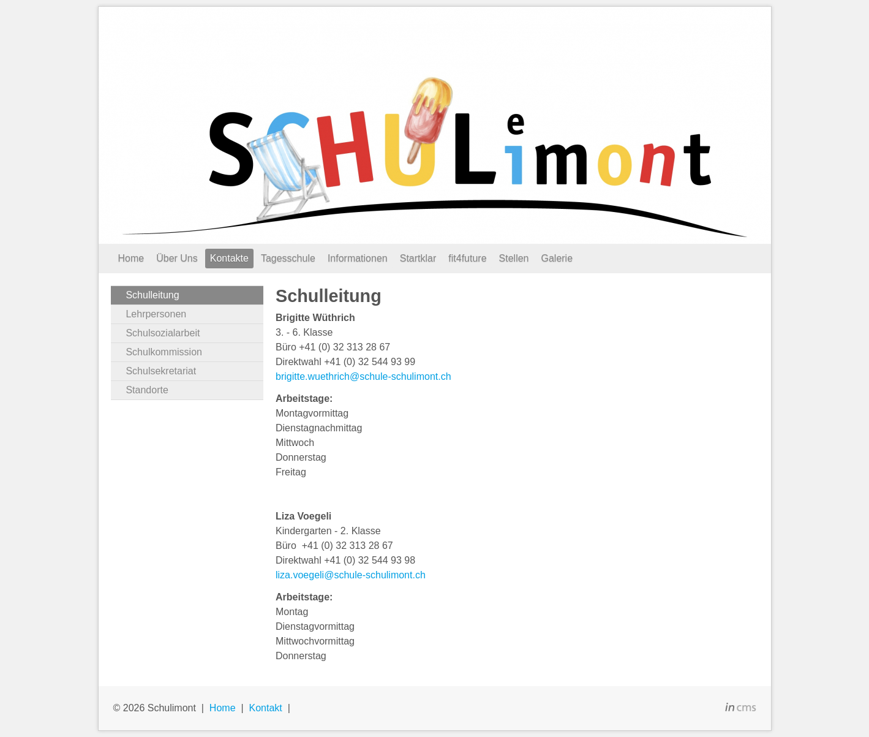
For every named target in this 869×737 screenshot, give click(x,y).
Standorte (147, 390)
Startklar (418, 258)
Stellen (514, 258)
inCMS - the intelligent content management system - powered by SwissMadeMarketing (740, 709)
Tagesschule (288, 258)
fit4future (467, 258)
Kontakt (265, 708)
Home (131, 258)
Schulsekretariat (161, 371)
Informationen (358, 258)
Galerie (557, 258)
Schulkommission (163, 352)
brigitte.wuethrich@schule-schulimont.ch (363, 376)
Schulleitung (152, 295)
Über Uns (177, 258)
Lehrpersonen (156, 314)
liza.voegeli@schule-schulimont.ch (351, 575)
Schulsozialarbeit (163, 333)
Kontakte (229, 258)
